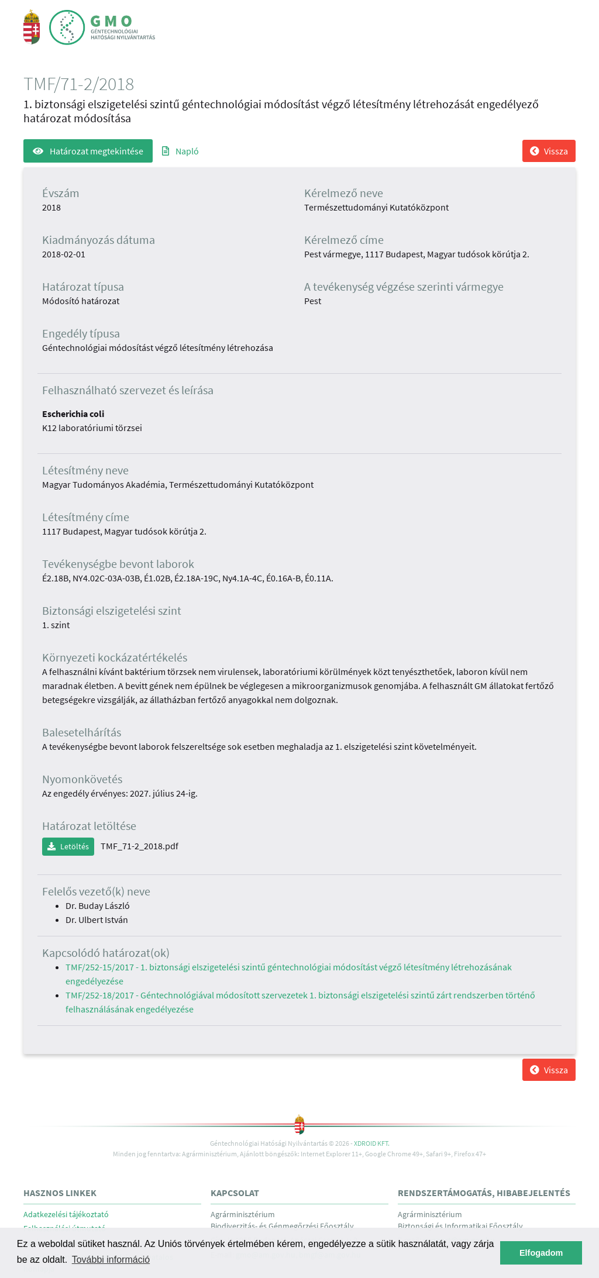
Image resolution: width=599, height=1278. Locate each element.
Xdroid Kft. (372, 1143)
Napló (180, 151)
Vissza (549, 151)
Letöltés (68, 846)
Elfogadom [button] (541, 1253)
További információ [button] (111, 1260)
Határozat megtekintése (88, 151)
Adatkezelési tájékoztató (66, 1215)
